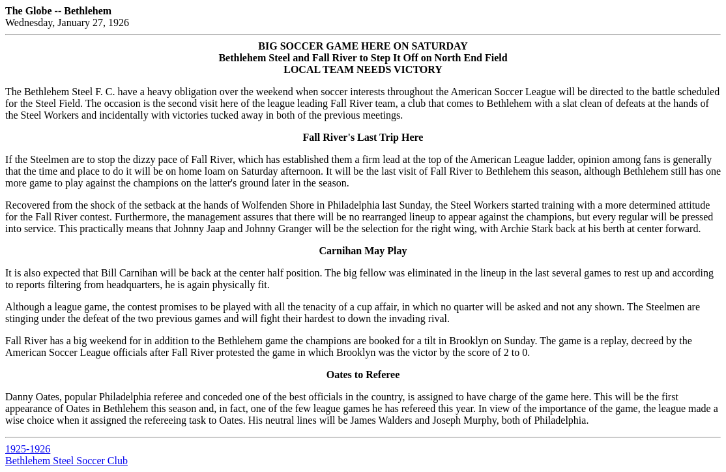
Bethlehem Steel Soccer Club (66, 460)
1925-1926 (27, 448)
